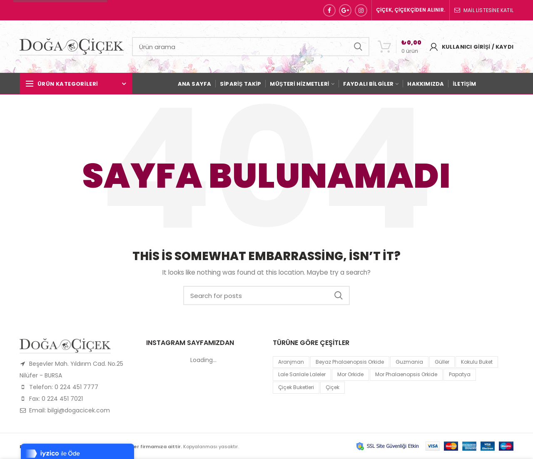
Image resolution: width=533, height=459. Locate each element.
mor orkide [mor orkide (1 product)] (350, 374)
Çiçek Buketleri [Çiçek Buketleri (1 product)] (296, 387)
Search (358, 46)
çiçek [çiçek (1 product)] (332, 387)
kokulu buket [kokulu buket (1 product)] (477, 361)
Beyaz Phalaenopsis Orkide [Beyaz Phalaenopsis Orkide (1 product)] (350, 361)
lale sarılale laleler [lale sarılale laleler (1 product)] (302, 374)
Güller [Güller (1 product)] (442, 361)
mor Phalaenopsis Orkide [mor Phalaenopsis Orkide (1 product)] (406, 374)
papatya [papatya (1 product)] (460, 374)
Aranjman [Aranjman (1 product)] (291, 361)
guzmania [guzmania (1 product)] (409, 361)
